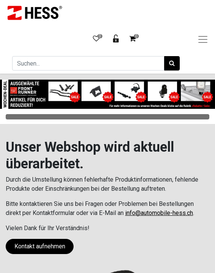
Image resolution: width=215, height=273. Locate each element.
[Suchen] (172, 63)
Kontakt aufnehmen (39, 246)
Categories (107, 116)
